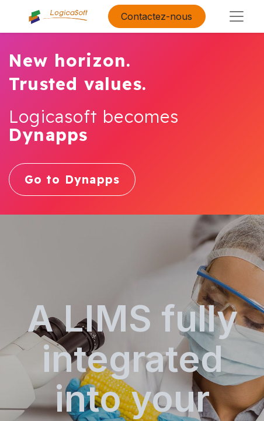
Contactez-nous (156, 16)
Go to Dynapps (72, 179)
